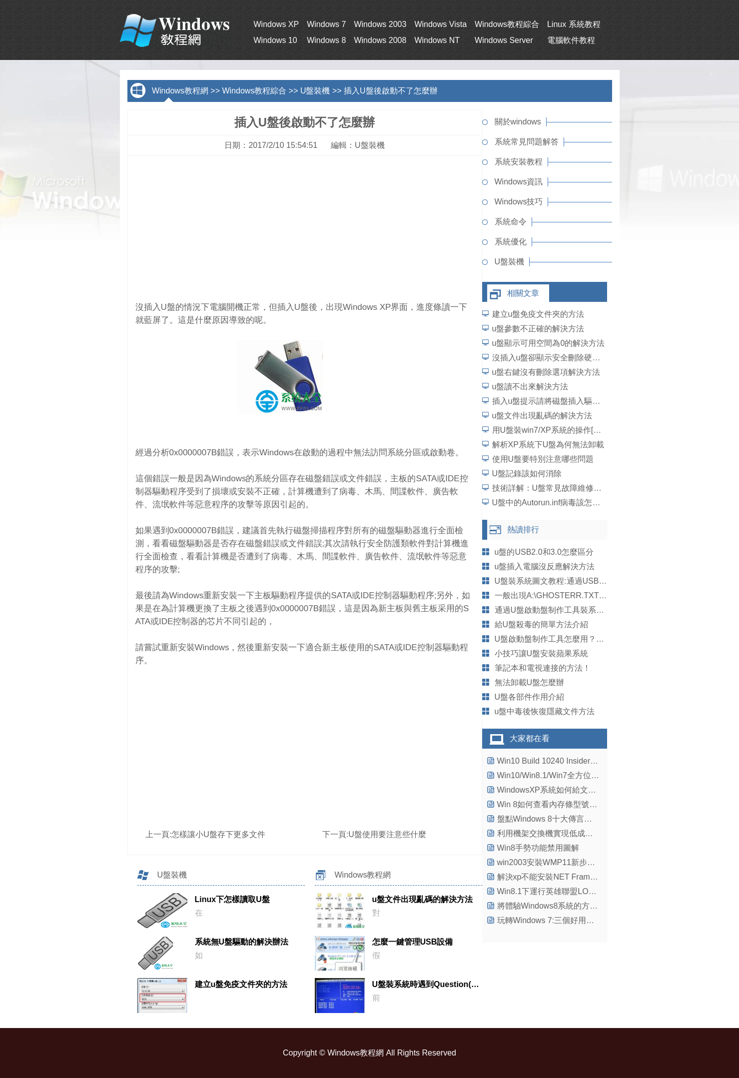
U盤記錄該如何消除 (527, 473)
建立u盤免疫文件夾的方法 (538, 314)
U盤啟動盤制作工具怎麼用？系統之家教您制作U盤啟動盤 (596, 639)
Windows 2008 (380, 40)
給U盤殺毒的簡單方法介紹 (542, 624)
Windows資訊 (519, 181)
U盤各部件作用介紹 (530, 697)
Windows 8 (326, 40)
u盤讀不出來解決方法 (530, 386)
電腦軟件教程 (571, 40)
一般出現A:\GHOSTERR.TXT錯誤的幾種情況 (575, 595)
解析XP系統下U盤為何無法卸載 (548, 444)
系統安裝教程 (519, 161)
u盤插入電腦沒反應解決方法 (545, 566)
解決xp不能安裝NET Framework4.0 (560, 877)
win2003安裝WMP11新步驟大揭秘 (558, 862)
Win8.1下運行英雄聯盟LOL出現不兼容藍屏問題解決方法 (597, 891)
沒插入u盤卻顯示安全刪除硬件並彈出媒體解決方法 (582, 357)
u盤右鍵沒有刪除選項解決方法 (546, 372)
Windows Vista (440, 24)
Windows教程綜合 (507, 24)
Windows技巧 (519, 201)
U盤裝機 (315, 90)
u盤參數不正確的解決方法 (538, 328)
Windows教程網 (180, 90)
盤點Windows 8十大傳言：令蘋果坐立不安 (572, 819)
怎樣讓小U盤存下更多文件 (218, 834)
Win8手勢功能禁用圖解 (538, 848)
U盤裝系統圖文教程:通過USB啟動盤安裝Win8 (576, 581)
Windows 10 (275, 40)
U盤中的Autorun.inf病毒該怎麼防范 (554, 502)
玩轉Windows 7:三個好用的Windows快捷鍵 (574, 920)
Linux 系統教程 (574, 24)
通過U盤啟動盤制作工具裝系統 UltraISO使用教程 (582, 610)
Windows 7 (326, 24)
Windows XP (276, 24)
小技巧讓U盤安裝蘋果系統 (542, 653)
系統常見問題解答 (527, 141)
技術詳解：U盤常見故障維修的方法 (555, 488)
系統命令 (511, 221)
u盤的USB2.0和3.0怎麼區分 (544, 552)
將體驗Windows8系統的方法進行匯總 (563, 906)
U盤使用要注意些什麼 (387, 834)
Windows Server (504, 40)
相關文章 (523, 293)
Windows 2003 (380, 24)
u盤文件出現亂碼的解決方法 (542, 415)
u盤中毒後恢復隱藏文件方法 (545, 711)
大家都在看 (530, 738)
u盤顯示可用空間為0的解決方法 (548, 343)
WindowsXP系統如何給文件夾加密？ (562, 790)
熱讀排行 (523, 529)
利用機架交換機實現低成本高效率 (557, 833)
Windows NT (437, 40)
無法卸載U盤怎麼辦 (530, 682)
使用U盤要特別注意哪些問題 (543, 459)
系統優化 (511, 241)
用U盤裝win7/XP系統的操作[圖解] (552, 430)
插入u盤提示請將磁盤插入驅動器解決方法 (566, 401)
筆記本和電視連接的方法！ (543, 668)
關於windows (518, 121)
